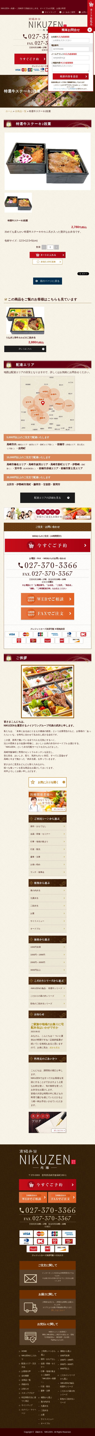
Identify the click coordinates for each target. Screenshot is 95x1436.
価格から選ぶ (65, 1351)
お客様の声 (26, 1371)
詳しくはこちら (25, 349)
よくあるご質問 (68, 12)
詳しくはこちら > (57, 1310)
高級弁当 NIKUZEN (44, 1432)
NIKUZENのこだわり (28, 1357)
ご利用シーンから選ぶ (48, 1353)
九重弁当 (34, 898)
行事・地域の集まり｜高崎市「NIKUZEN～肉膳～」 (48, 1376)
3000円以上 (35, 970)
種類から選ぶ (46, 1397)
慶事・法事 (35, 857)
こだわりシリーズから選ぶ (67, 1377)
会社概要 (25, 1376)
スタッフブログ (27, 1393)
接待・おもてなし (38, 826)
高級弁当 (25, 1384)
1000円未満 (35, 947)
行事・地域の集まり (39, 841)
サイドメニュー (37, 921)
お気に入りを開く (48, 782)
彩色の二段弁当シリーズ (41, 1003)
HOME (24, 1351)
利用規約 (73, 89)
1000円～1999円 (37, 955)
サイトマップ (50, 12)
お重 (32, 913)
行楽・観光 (35, 849)
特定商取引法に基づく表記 (28, 1399)
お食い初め (35, 864)
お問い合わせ (87, 12)
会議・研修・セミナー (40, 834)
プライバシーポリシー (60, 89)
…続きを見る (54, 1047)
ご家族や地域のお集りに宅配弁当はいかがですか (47, 1026)
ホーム (9, 111)
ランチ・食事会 (37, 872)
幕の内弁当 (35, 890)
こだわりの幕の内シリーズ (42, 996)
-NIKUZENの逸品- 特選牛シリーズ (46, 988)
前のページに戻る (50, 281)
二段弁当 (34, 906)
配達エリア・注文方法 (28, 1365)
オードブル (35, 929)
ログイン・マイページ (28, 1411)
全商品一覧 (20, 111)
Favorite (47, 262)
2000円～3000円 (37, 962)
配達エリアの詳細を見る (47, 497)
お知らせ (25, 1389)
